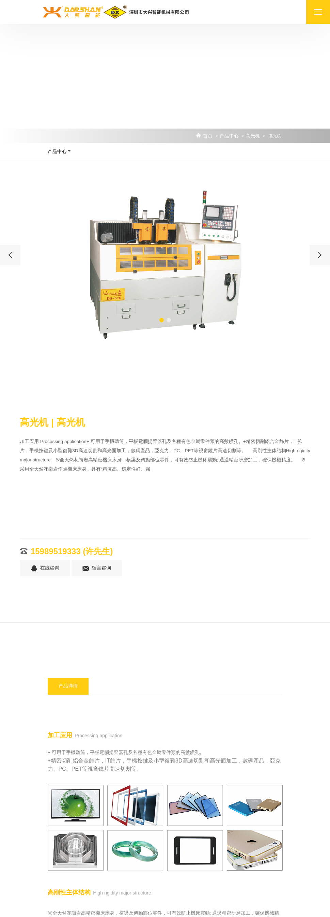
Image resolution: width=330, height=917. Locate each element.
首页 (208, 136)
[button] (161, 320)
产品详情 (68, 686)
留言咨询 (96, 568)
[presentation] (10, 255)
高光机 (253, 136)
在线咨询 (45, 568)
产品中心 (229, 136)
